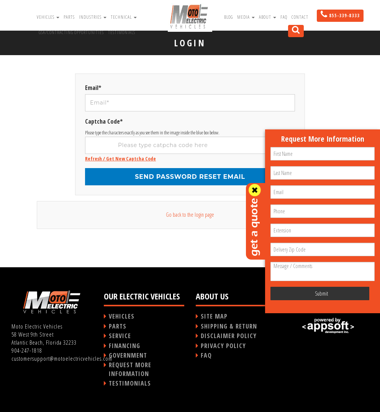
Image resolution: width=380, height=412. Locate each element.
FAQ (283, 17)
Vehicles (48, 17)
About (267, 17)
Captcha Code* (104, 121)
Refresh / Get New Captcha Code (120, 158)
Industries (92, 17)
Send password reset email (190, 176)
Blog (228, 17)
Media (246, 17)
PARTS (117, 326)
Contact (300, 17)
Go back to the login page (190, 214)
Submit (321, 293)
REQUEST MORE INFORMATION (130, 369)
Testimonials (121, 32)
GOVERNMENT (128, 355)
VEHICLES (121, 316)
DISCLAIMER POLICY (229, 336)
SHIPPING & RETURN (229, 326)
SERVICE (120, 336)
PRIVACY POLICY (223, 346)
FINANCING (124, 346)
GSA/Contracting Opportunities (71, 32)
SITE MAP (214, 316)
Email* (93, 87)
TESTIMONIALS (130, 383)
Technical (124, 17)
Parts (69, 17)
